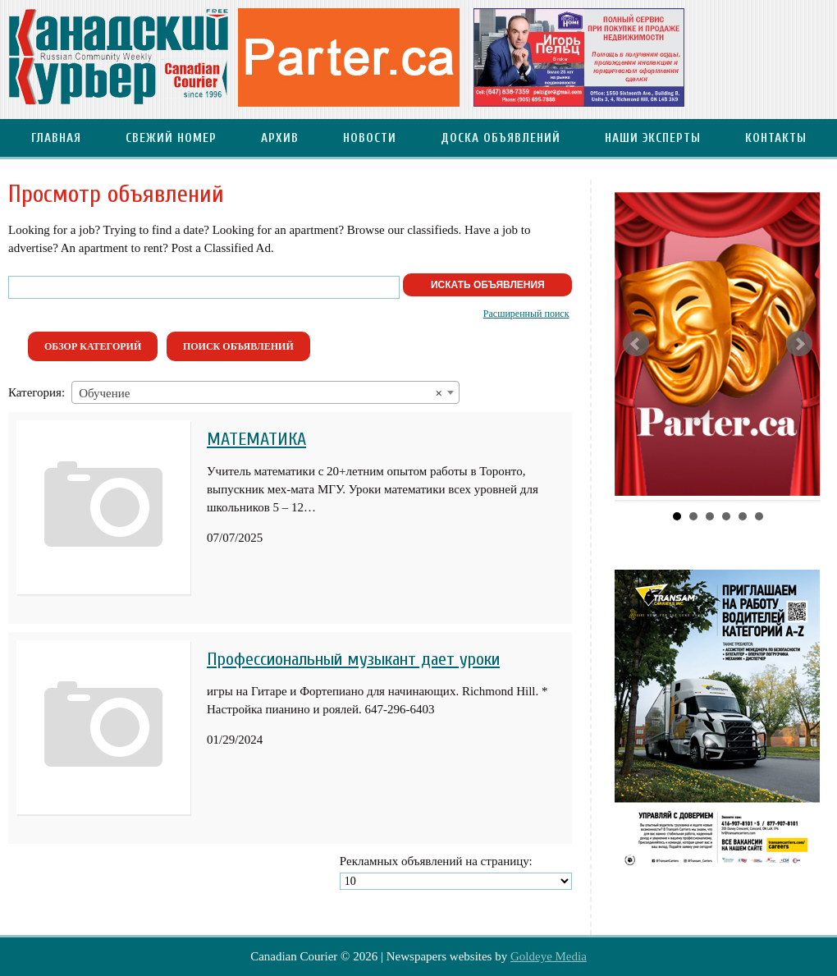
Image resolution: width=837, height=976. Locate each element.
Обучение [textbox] (260, 393)
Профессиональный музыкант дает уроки (353, 659)
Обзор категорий (92, 346)
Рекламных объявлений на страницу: (436, 861)
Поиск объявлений (238, 346)
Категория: (36, 392)
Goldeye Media (548, 956)
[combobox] (265, 392)
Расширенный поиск (526, 313)
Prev (636, 344)
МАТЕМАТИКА (256, 439)
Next (799, 344)
